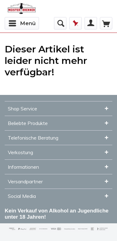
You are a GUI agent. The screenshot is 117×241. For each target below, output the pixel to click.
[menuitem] (22, 23)
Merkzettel (75, 23)
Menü (22, 22)
